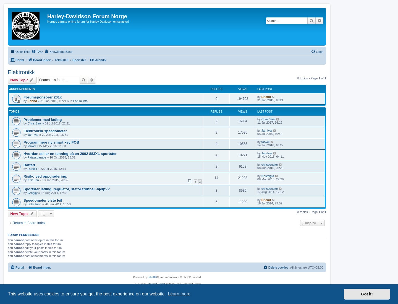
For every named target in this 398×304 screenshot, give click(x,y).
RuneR (32, 168)
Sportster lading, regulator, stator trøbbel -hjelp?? (66, 189)
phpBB (152, 277)
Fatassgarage (37, 157)
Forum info (80, 101)
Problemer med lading (42, 120)
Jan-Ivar (33, 134)
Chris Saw (34, 123)
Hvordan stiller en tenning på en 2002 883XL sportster (70, 154)
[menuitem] (37, 51)
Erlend (32, 101)
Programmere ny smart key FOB (51, 142)
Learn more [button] (179, 294)
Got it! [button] (367, 294)
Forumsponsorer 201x (42, 97)
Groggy (33, 192)
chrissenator (269, 164)
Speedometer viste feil (42, 200)
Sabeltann (34, 204)
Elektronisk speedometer (45, 131)
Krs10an (33, 180)
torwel (32, 146)
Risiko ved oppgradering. (45, 176)
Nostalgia (267, 176)
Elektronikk (21, 72)
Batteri (29, 165)
